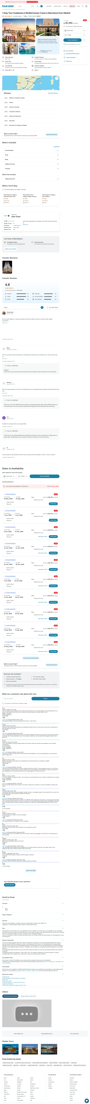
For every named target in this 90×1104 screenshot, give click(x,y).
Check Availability (54, 475)
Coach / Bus (72, 1091)
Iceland (31, 1077)
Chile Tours (5, 978)
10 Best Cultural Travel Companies (40, 1061)
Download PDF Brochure (72, 53)
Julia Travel (5, 718)
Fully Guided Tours (58, 1064)
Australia (6, 1081)
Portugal (32, 1085)
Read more (25, 224)
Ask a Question (72, 1032)
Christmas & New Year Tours (79, 1064)
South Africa (6, 1093)
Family (71, 1097)
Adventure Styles (57, 6)
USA (31, 1099)
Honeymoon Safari (7, 980)
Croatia (18, 1089)
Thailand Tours (6, 976)
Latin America (7, 1085)
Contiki (49, 1077)
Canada (32, 1095)
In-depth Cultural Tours (33, 1064)
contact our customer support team (29, 969)
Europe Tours (23, 1064)
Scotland (32, 1089)
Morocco (6, 1091)
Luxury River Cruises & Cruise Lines (23, 1061)
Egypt (5, 1089)
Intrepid (50, 1083)
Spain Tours (16, 1064)
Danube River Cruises (22, 1091)
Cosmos (50, 1079)
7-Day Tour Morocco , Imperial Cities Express (13, 981)
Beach (71, 1095)
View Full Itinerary (53, 93)
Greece (18, 1097)
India (5, 1099)
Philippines (19, 1081)
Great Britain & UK (21, 1095)
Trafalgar (50, 1087)
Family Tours (42, 1064)
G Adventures (51, 1081)
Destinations (49, 6)
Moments (65, 6)
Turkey (31, 1093)
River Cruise (72, 1085)
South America (7, 1087)
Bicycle (71, 1079)
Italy (31, 1081)
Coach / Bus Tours (68, 1064)
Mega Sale (72, 6)
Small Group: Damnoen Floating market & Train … (14, 984)
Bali (5, 1095)
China (5, 1097)
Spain (31, 1091)
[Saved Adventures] (82, 6)
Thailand (19, 1085)
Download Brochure (46, 1032)
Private (71, 1099)
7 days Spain (73, 1061)
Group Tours (49, 1064)
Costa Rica (32, 1097)
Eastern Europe (20, 1093)
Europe (5, 1083)
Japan (18, 1077)
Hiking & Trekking (73, 1081)
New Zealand (20, 1079)
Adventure (72, 1077)
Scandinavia (32, 1083)
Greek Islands (20, 1099)
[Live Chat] (87, 1101)
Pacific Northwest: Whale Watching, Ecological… (14, 977)
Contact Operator (71, 57)
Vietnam (19, 1087)
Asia (5, 1079)
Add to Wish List (21, 1032)
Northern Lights (73, 1083)
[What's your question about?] (25, 697)
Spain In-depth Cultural (64, 1061)
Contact (78, 6)
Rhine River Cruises (34, 1087)
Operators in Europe (7, 1064)
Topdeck (50, 1085)
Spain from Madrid (53, 1061)
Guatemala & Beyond (7, 983)
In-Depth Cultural (73, 1089)
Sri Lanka (19, 1083)
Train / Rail (72, 1093)
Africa (5, 1077)
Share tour (69, 61)
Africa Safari (72, 1087)
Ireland (31, 1079)
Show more (4, 322)
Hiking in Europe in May (8, 1061)
